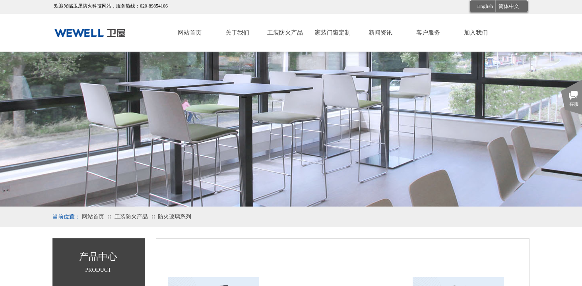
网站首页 (190, 32)
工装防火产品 (285, 32)
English (485, 6)
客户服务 (428, 32)
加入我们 (476, 32)
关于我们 (237, 32)
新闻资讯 (380, 32)
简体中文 (509, 6)
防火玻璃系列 (174, 217)
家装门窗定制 (333, 32)
